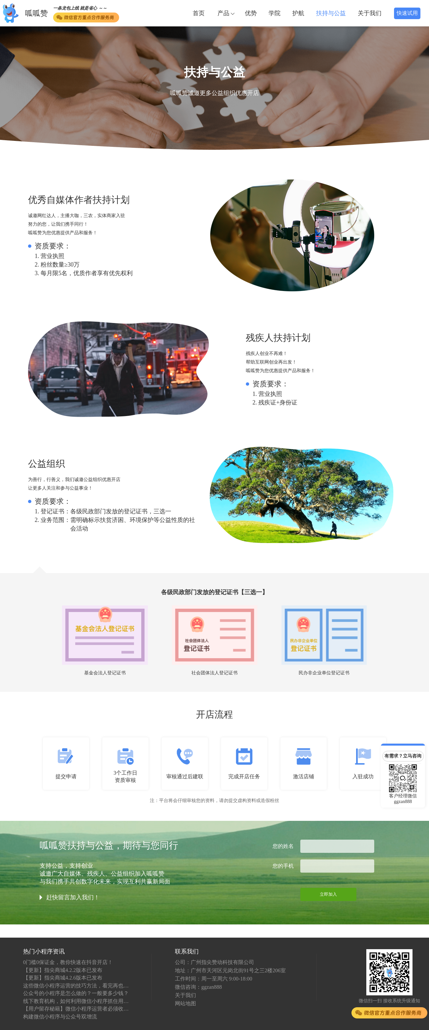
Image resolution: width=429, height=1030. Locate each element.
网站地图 (185, 1003)
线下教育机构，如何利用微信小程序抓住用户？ (76, 1001)
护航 (298, 13)
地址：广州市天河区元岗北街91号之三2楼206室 (230, 970)
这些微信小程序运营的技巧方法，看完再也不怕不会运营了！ (76, 985)
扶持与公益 (331, 13)
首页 (199, 13)
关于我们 (369, 13)
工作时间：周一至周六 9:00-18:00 (213, 979)
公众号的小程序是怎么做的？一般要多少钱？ (76, 993)
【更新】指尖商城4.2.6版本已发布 (62, 978)
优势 (251, 13)
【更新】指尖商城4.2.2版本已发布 (62, 970)
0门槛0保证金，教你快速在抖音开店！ (68, 962)
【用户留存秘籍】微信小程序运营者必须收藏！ (76, 1009)
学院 (274, 13)
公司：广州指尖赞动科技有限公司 (214, 962)
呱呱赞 (36, 13)
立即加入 (328, 894)
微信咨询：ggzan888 (198, 987)
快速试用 (407, 13)
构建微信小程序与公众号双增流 (60, 1016)
